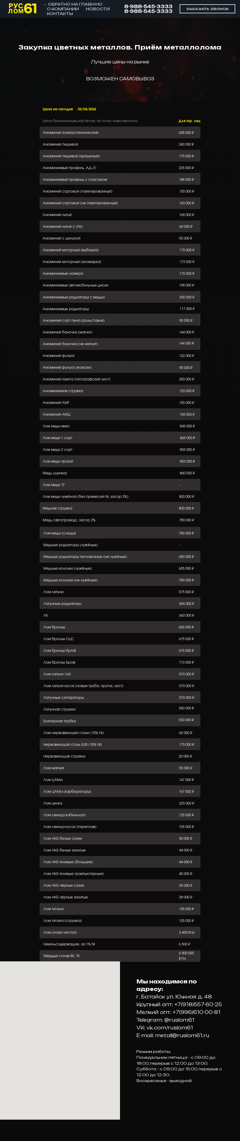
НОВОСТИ (98, 9)
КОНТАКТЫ (60, 13)
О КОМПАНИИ (63, 9)
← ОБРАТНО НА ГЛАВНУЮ (72, 4)
